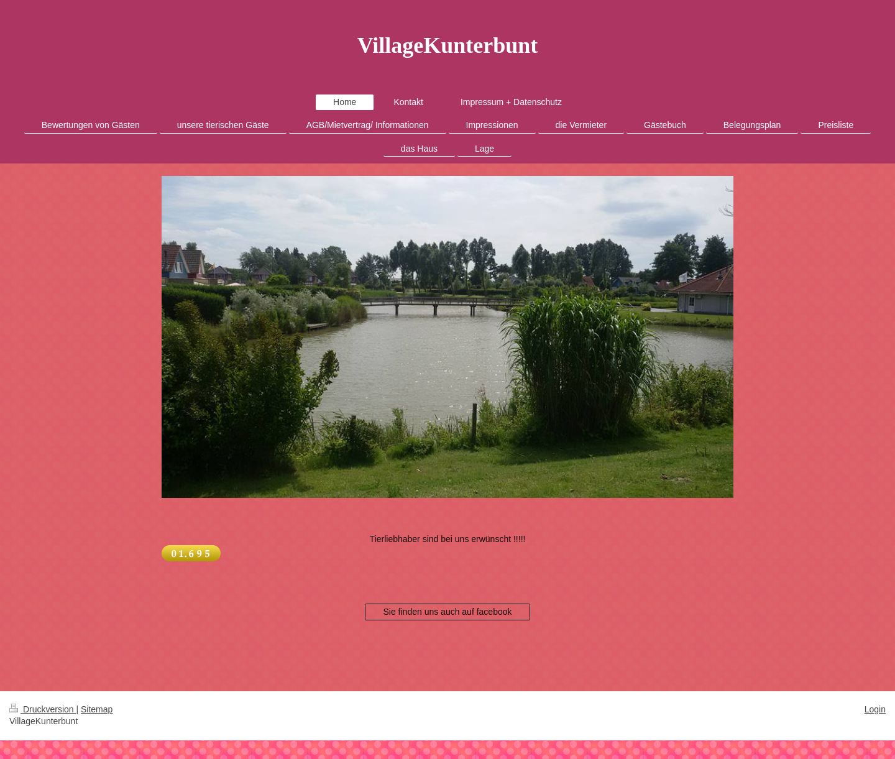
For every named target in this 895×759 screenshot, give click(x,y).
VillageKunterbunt (447, 45)
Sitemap (96, 709)
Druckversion (42, 709)
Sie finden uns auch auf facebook (447, 612)
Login (875, 709)
